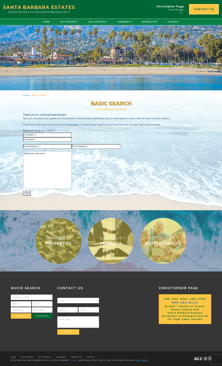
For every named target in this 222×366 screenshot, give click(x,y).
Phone (61, 305)
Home (46, 22)
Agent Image (141, 360)
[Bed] (21, 304)
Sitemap (73, 360)
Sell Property (97, 22)
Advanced (42, 316)
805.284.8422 (185, 302)
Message (62, 314)
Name (60, 296)
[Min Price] (21, 310)
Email (81, 305)
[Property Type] (31, 297)
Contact (173, 22)
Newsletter (149, 22)
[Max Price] (42, 310)
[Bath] (42, 304)
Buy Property (69, 22)
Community (124, 22)
